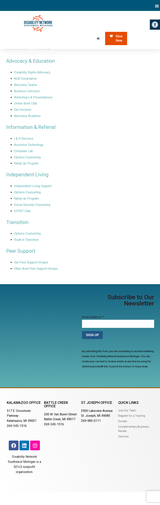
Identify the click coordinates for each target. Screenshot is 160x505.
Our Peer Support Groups (31, 276)
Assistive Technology (28, 158)
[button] (155, 25)
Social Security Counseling (32, 218)
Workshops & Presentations (33, 110)
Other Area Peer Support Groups (36, 282)
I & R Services (23, 152)
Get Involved (22, 123)
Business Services (27, 104)
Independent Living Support (33, 199)
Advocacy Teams (25, 98)
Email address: (93, 330)
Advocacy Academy (27, 129)
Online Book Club (25, 117)
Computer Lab (23, 164)
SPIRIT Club (22, 224)
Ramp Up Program (26, 177)
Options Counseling (27, 170)
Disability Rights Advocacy (32, 86)
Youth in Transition (26, 253)
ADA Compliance (25, 92)
